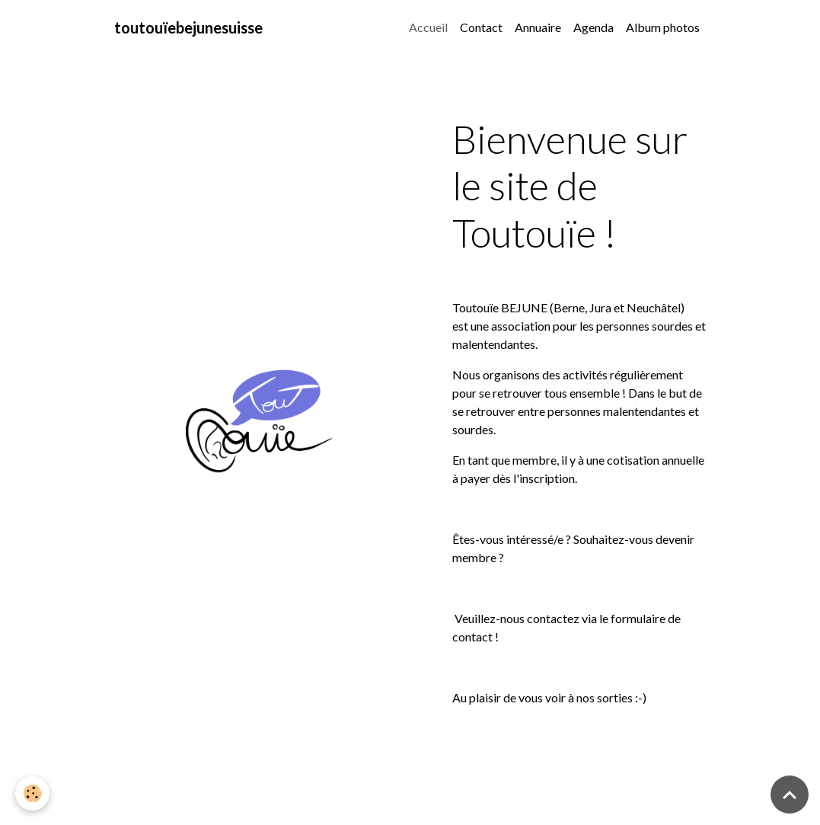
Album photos (663, 27)
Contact (481, 27)
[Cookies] (32, 793)
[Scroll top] (790, 794)
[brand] (188, 27)
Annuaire (538, 27)
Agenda (593, 27)
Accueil (428, 27)
